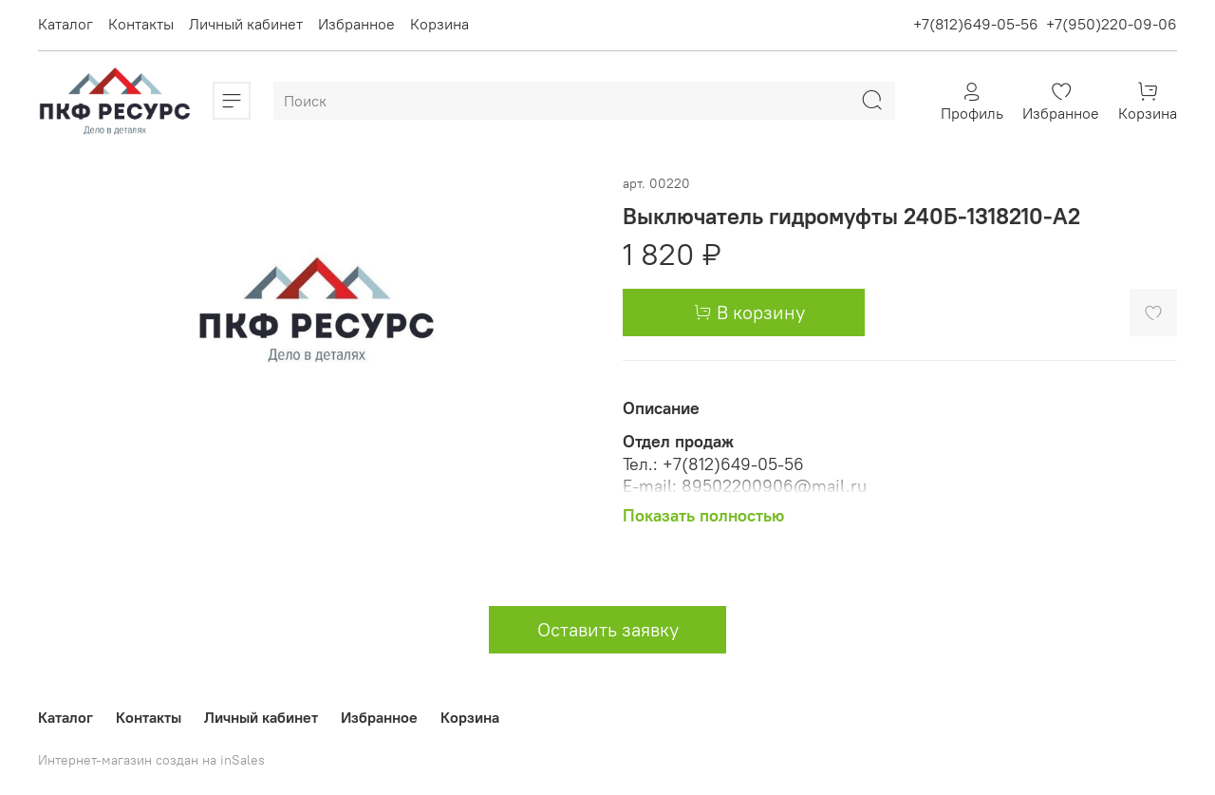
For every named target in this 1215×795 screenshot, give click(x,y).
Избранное (356, 23)
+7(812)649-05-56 (975, 23)
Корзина (439, 23)
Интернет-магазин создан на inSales (151, 759)
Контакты (141, 23)
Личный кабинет (246, 23)
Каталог (65, 23)
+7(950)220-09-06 (1111, 23)
